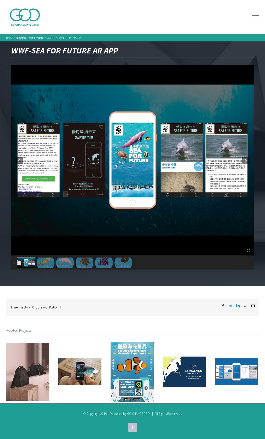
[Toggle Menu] (255, 17)
